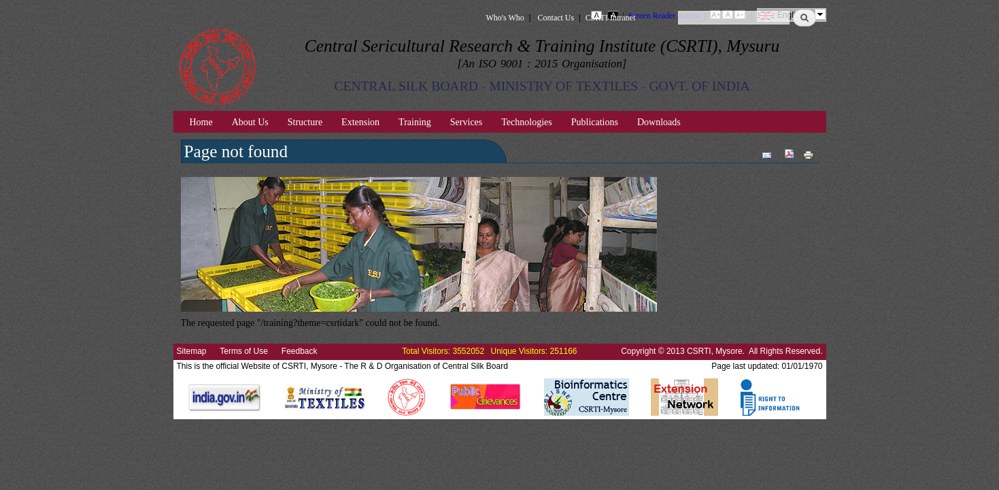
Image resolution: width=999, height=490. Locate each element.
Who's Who (505, 17)
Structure (305, 122)
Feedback (300, 351)
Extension (360, 122)
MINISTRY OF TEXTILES (563, 86)
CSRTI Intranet (611, 17)
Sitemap (192, 351)
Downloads (659, 122)
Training (415, 122)
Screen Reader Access (664, 15)
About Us (250, 122)
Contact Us (556, 17)
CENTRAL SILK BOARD (406, 86)
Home (201, 122)
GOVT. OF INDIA (699, 86)
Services (466, 122)
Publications (594, 122)
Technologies (526, 122)
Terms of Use (244, 351)
